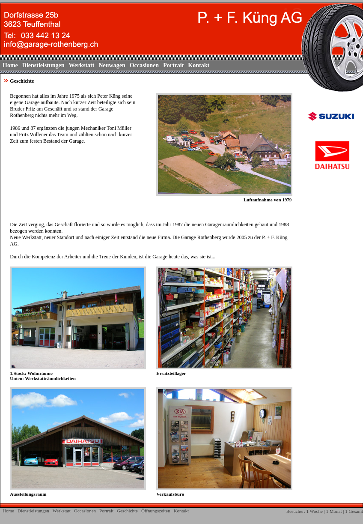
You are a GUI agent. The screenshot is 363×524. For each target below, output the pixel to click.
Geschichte (127, 510)
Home (10, 65)
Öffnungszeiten (155, 510)
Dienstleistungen (43, 65)
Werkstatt (82, 65)
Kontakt (198, 65)
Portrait (173, 65)
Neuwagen (111, 65)
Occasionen (144, 65)
